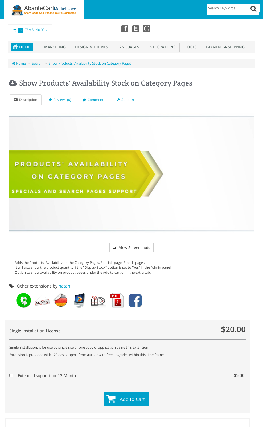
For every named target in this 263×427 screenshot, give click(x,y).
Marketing (54, 46)
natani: (65, 286)
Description (25, 99)
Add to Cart (132, 399)
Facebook (124, 28)
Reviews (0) (60, 99)
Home (24, 46)
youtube (147, 28)
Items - (30, 30)
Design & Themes (90, 46)
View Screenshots (131, 247)
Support (125, 99)
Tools (190, 46)
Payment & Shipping (224, 46)
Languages (127, 46)
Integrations (160, 46)
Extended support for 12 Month (126, 375)
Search (37, 63)
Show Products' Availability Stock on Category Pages (90, 63)
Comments (94, 99)
